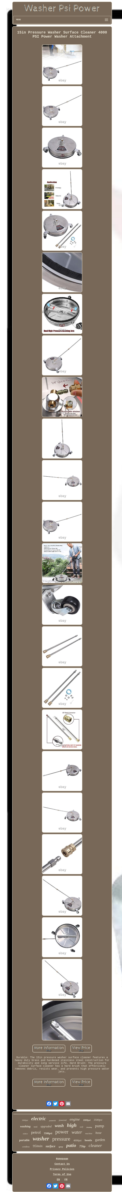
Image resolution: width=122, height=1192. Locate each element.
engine (75, 1119)
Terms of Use (62, 1174)
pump (99, 1126)
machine (88, 1133)
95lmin (37, 1146)
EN (58, 1179)
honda (88, 1140)
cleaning (89, 1127)
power (61, 1132)
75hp (82, 1146)
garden (100, 1140)
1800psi (87, 1120)
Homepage (62, 1158)
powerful (52, 1121)
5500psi (48, 1133)
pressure (61, 1139)
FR (65, 1179)
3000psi (25, 1120)
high (72, 1125)
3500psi (98, 1119)
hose (98, 1133)
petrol (36, 1132)
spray (60, 1147)
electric (38, 1118)
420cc (25, 1134)
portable (24, 1140)
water (77, 1132)
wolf (81, 1127)
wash (59, 1125)
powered (63, 1120)
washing (25, 1126)
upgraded (46, 1126)
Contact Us (62, 1164)
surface (50, 1146)
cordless (26, 1147)
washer (41, 1139)
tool (35, 1126)
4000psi (77, 1140)
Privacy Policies (62, 1169)
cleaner (95, 1145)
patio (71, 1145)
